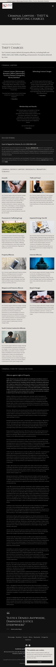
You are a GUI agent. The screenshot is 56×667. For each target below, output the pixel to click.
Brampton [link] (19, 637)
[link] (7, 8)
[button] (52, 6)
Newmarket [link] (37, 637)
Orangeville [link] (44, 637)
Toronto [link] (25, 637)
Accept (39, 661)
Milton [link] (31, 637)
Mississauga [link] (11, 637)
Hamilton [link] (28, 639)
